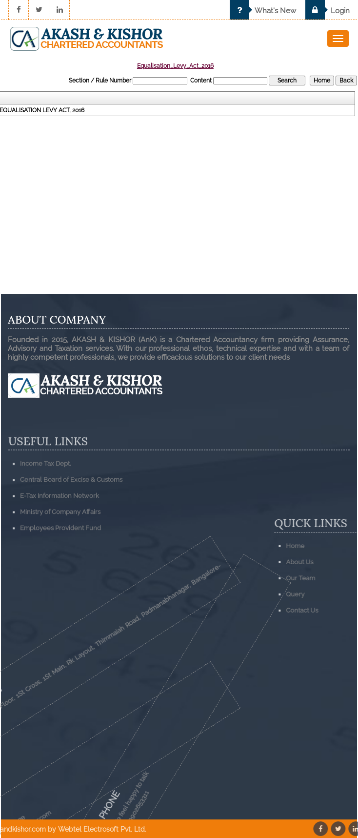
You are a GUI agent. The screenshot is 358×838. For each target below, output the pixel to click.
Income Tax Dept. (45, 485)
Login (327, 10)
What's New (263, 10)
